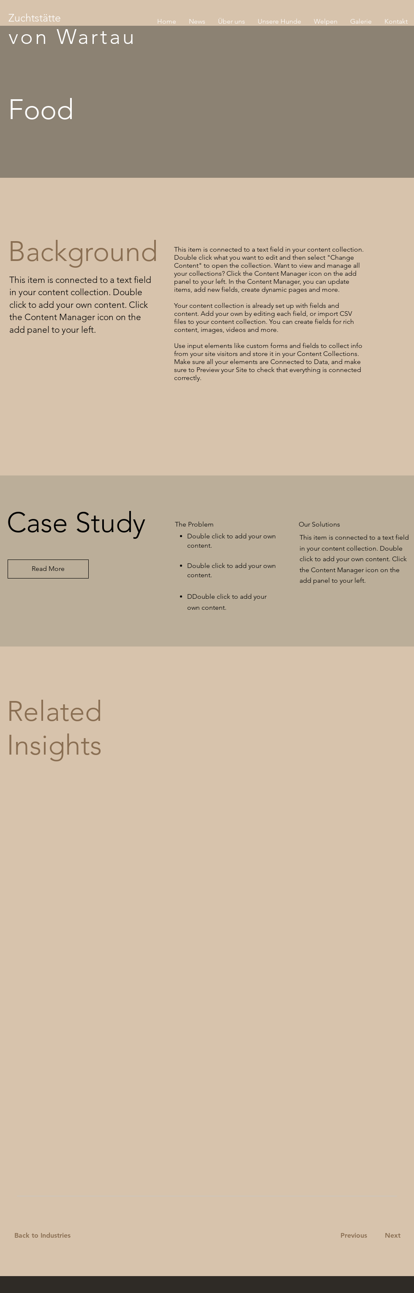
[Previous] (353, 1235)
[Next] (391, 1235)
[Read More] (48, 569)
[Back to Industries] (47, 1235)
